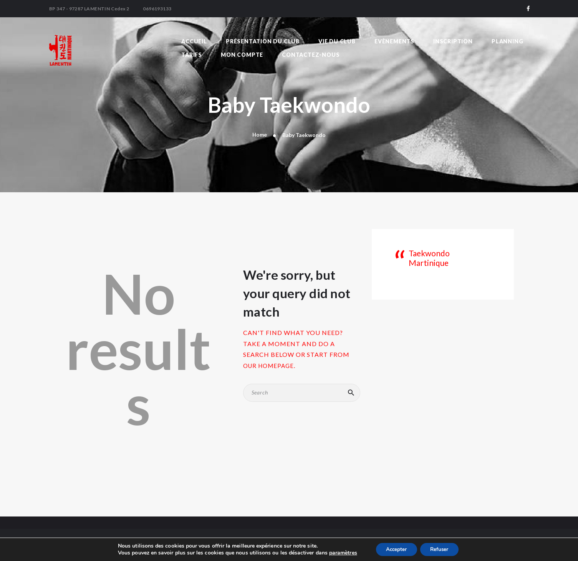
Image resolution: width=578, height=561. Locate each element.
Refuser (441, 549)
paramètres (340, 552)
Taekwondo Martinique (440, 253)
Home (259, 135)
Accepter (395, 549)
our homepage (270, 366)
